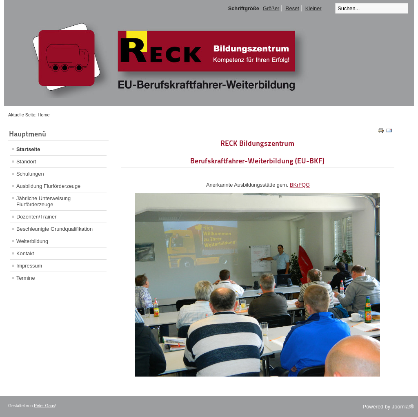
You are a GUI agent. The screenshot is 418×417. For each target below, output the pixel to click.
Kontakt (25, 253)
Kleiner (313, 8)
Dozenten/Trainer (36, 217)
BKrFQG (300, 185)
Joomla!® (403, 407)
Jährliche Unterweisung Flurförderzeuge (43, 201)
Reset (292, 8)
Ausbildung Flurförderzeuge (48, 186)
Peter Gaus (44, 406)
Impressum (29, 266)
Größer (271, 8)
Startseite (28, 149)
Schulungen (30, 174)
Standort (26, 161)
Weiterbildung (32, 241)
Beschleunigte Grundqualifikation (54, 229)
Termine (25, 278)
